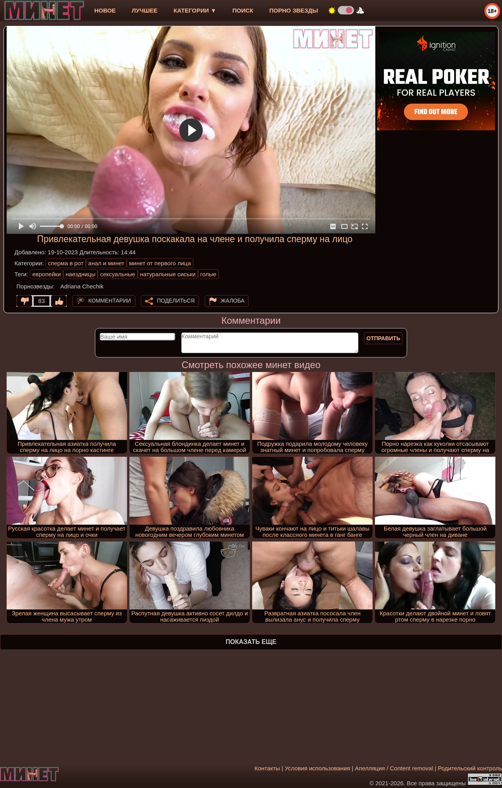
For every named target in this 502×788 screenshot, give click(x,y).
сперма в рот (66, 263)
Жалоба (233, 300)
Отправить (383, 338)
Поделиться (176, 300)
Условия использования (317, 768)
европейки (46, 274)
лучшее (144, 10)
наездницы (80, 274)
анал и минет (106, 263)
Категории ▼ (195, 10)
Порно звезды (293, 10)
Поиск (243, 10)
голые (208, 274)
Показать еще (251, 641)
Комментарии (109, 300)
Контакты (267, 768)
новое (105, 10)
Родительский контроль (470, 768)
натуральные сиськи (168, 274)
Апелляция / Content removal (394, 768)
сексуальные (117, 274)
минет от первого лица (160, 263)
